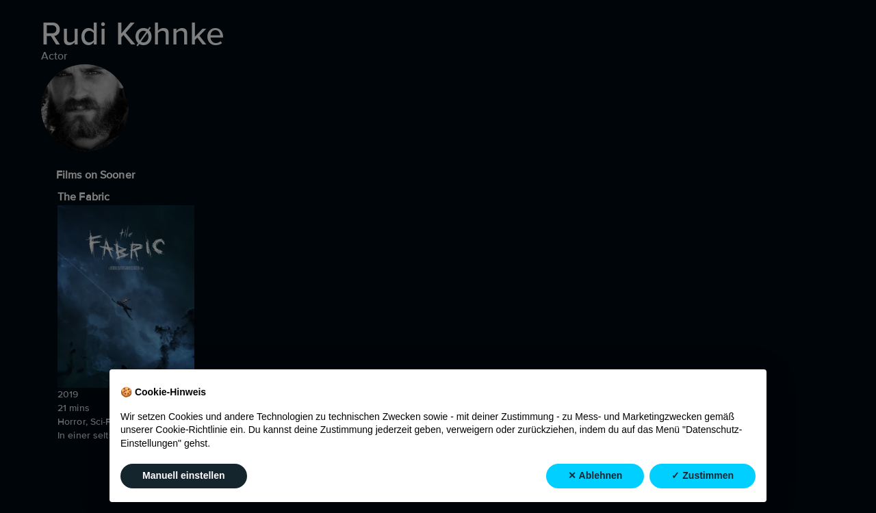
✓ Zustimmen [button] (702, 476)
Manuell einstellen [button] (183, 476)
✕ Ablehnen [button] (595, 476)
